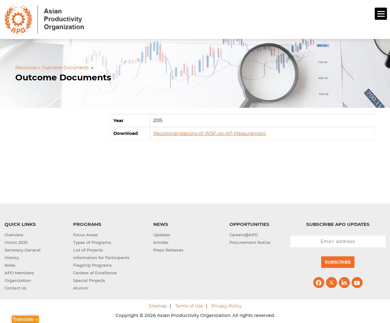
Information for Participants (101, 256)
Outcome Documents (63, 77)
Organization (18, 279)
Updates (161, 233)
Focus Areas (85, 233)
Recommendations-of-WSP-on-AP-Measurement (209, 132)
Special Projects (89, 279)
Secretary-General (23, 249)
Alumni (80, 287)
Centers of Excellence (95, 271)
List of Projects (88, 249)
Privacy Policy (226, 305)
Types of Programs (92, 241)
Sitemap (158, 305)
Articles (160, 241)
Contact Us (16, 287)
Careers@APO (243, 233)
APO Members (19, 271)
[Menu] (381, 14)
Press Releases (168, 249)
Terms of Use (189, 305)
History (12, 256)
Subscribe (338, 261)
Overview (14, 233)
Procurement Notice (249, 241)
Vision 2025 (16, 241)
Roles (10, 264)
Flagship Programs (92, 264)
